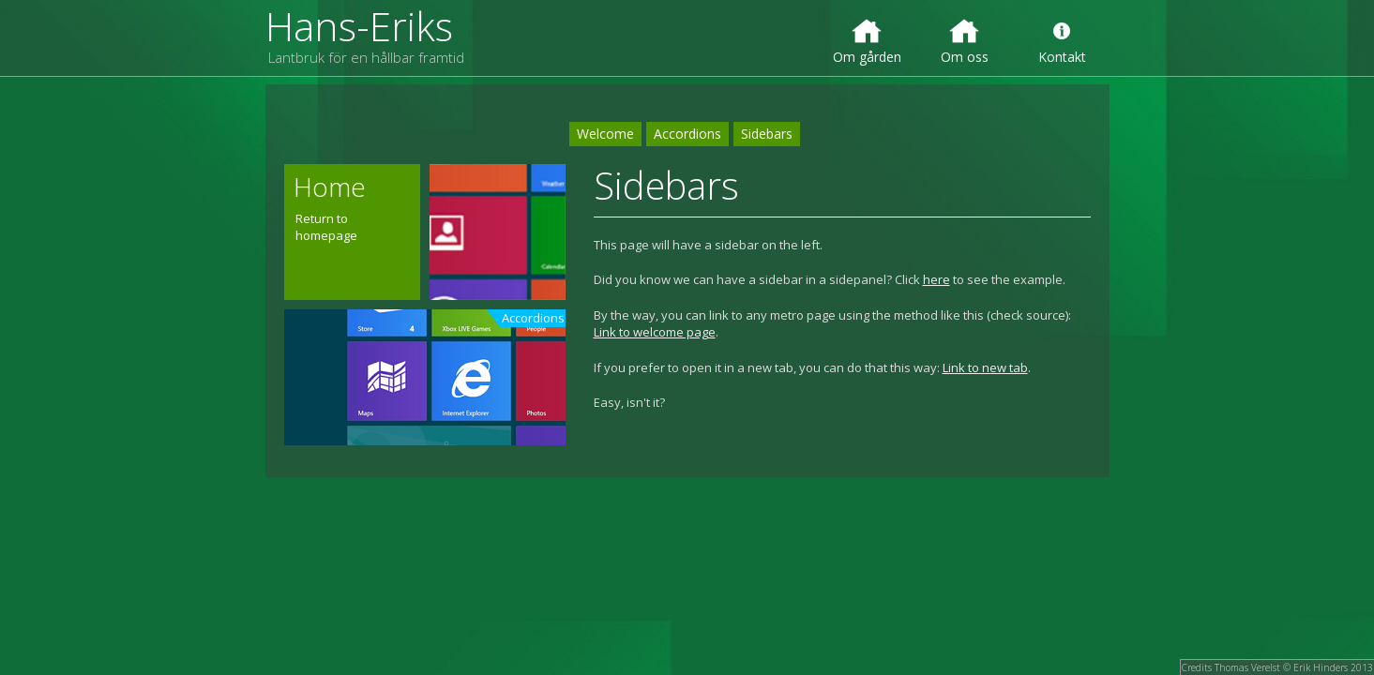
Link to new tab (985, 367)
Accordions (687, 133)
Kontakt (1062, 41)
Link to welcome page (655, 331)
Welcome (605, 133)
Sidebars (767, 133)
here (936, 279)
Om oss (965, 41)
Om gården (867, 41)
